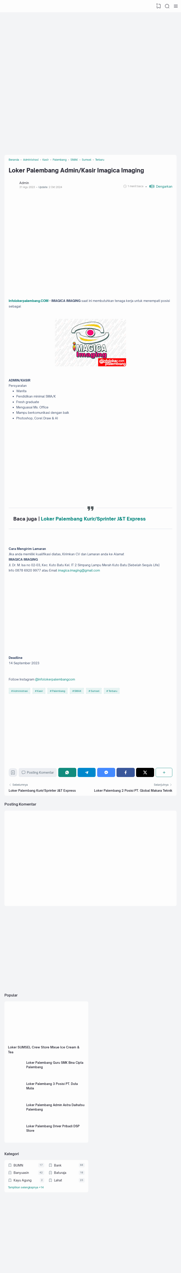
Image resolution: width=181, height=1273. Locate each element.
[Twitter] (145, 792)
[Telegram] (88, 792)
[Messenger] (107, 792)
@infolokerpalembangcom (59, 697)
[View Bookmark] (157, 6)
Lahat (58, 1213)
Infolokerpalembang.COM (31, 305)
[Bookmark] (14, 793)
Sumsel (96, 709)
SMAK (78, 709)
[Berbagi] (164, 792)
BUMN (18, 1197)
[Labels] (46, 1221)
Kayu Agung (23, 1213)
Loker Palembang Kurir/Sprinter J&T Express (94, 530)
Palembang (59, 709)
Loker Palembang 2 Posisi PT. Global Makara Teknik (133, 811)
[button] (158, 189)
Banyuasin (21, 1205)
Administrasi (21, 709)
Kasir (41, 709)
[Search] (166, 6)
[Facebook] (126, 792)
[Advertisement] (90, 48)
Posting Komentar (39, 792)
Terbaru (114, 709)
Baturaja (60, 1205)
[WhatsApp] (69, 792)
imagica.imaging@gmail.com (86, 584)
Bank (58, 1197)
